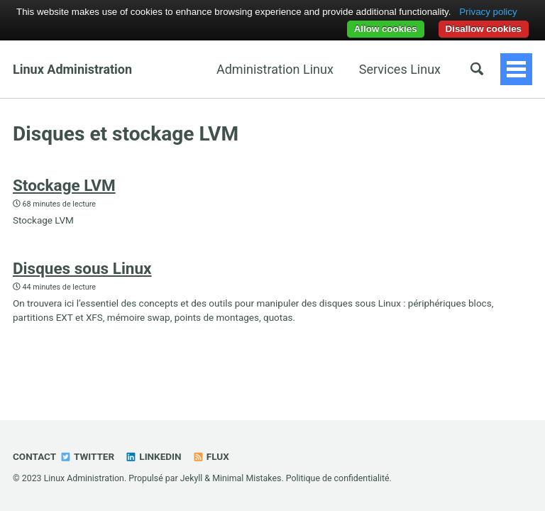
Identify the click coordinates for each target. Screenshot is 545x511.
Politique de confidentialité (338, 478)
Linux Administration (72, 69)
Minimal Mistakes (246, 478)
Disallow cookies (484, 28)
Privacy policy (488, 11)
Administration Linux (275, 69)
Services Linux (400, 69)
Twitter (87, 456)
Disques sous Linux (82, 268)
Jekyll (191, 478)
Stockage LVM (64, 185)
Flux (210, 456)
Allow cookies (385, 28)
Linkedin (153, 456)
